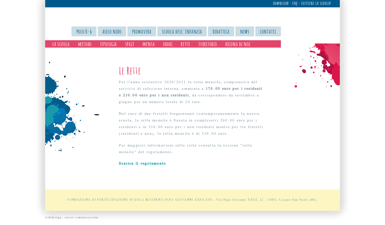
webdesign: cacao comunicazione (72, 217)
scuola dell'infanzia (182, 31)
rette (185, 44)
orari (168, 44)
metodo (85, 44)
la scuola (60, 44)
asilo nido (112, 31)
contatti (268, 31)
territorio (207, 44)
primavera (141, 31)
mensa (148, 44)
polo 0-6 (84, 31)
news (244, 31)
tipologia (108, 44)
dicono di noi (237, 44)
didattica (221, 31)
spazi (129, 44)
